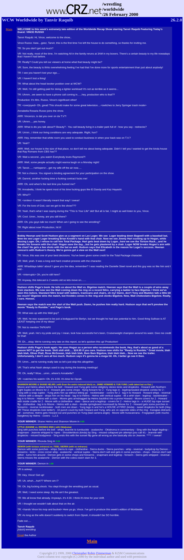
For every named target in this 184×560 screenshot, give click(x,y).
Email (20, 535)
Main (9, 29)
